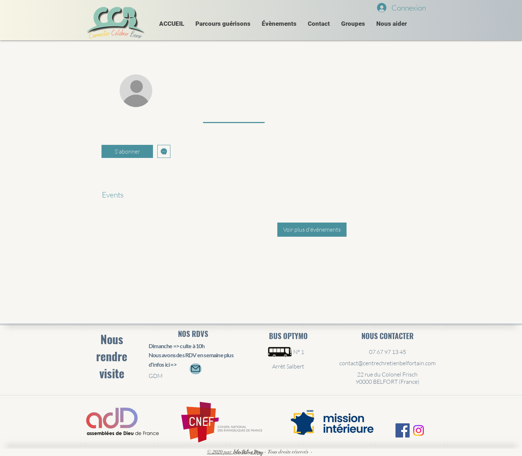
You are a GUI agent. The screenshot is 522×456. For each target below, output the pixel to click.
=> (173, 364)
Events (113, 194)
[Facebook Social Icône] (402, 430)
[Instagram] (418, 430)
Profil (110, 180)
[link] (234, 113)
